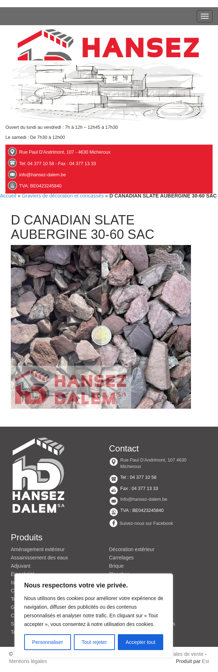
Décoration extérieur (132, 549)
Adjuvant (20, 566)
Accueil (8, 196)
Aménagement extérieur (37, 549)
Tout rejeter (94, 642)
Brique (116, 566)
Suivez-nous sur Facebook (146, 523)
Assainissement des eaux (39, 557)
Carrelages (121, 557)
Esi (205, 661)
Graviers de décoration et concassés (63, 196)
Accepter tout (141, 642)
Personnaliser (47, 642)
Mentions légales (28, 661)
